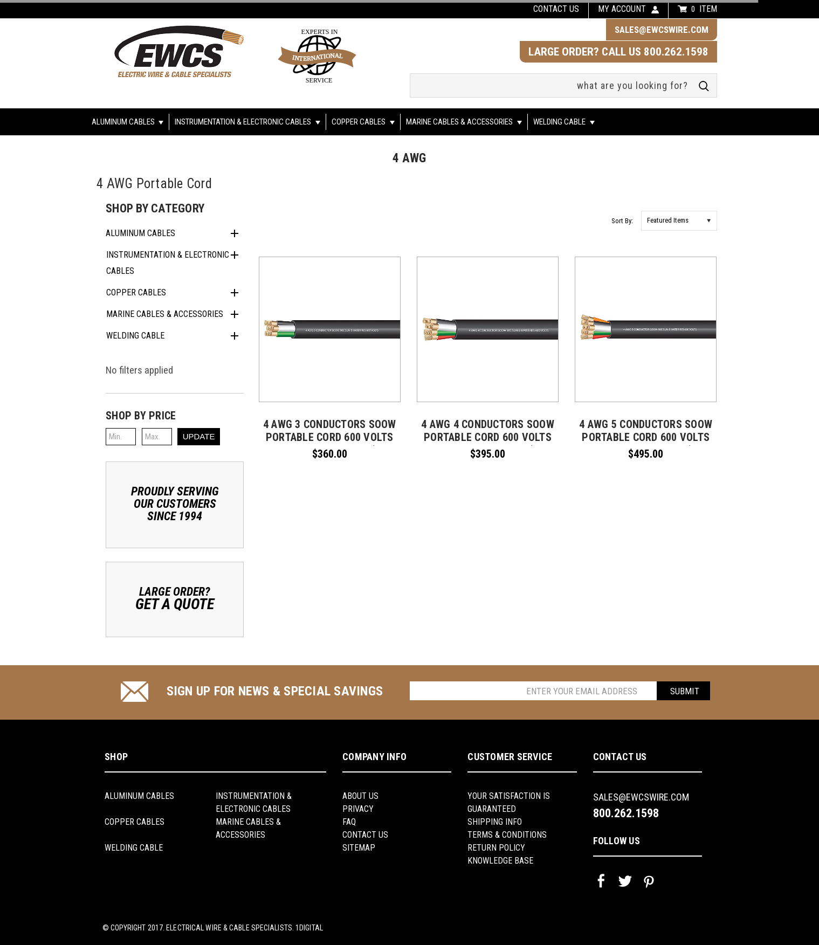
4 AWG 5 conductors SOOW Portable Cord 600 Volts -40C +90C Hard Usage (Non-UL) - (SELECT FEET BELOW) (646, 444)
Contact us (556, 9)
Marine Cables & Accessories (464, 122)
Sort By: (622, 221)
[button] (175, 415)
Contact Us (365, 835)
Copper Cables (363, 122)
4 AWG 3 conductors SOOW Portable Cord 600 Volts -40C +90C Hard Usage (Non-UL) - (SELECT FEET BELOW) (330, 444)
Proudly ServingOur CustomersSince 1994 (175, 504)
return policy (496, 848)
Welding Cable (564, 122)
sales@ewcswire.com (661, 29)
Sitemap (358, 848)
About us (360, 796)
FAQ (349, 822)
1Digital (309, 927)
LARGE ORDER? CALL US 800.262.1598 (618, 51)
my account (622, 9)
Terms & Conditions (507, 835)
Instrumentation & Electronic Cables (247, 122)
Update (199, 436)
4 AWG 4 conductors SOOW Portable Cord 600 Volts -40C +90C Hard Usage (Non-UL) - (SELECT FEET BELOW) (488, 444)
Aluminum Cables (128, 122)
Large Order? (174, 598)
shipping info (494, 822)
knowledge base (500, 861)
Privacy (358, 809)
